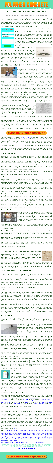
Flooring (26, 453)
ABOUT (40, 8)
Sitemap (2, 453)
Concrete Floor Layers (37, 431)
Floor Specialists (12, 431)
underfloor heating (6, 402)
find (5, 411)
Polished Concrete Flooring (14, 436)
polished (20, 101)
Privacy (51, 453)
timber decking (34, 398)
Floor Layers (32, 433)
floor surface (47, 60)
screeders (9, 405)
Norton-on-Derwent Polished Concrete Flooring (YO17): (16, 18)
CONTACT (44, 8)
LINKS (37, 8)
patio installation (31, 405)
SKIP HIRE (25, 399)
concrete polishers (6, 145)
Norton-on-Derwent (27, 137)
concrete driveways (39, 403)
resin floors (44, 199)
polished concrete (37, 19)
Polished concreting (6, 137)
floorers (27, 402)
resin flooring (43, 200)
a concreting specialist (43, 396)
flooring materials (26, 37)
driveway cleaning (47, 402)
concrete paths (46, 399)
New (12, 453)
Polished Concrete (21, 430)
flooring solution (6, 426)
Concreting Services (10, 430)
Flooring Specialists (21, 437)
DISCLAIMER (49, 8)
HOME (33, 8)
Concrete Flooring (7, 453)
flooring (33, 51)
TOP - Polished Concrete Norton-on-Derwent (12, 442)
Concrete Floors (10, 437)
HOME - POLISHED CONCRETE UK (26, 448)
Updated (15, 453)
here (15, 428)
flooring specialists (25, 406)
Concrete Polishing (22, 433)
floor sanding (35, 400)
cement (22, 127)
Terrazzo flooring (6, 318)
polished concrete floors (32, 372)
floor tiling (17, 403)
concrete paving (5, 399)
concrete (49, 146)
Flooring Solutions (29, 436)
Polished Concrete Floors (39, 434)
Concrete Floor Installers (34, 430)
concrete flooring (19, 32)
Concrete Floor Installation (17, 438)
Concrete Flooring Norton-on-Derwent (35, 442)
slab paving (15, 400)
